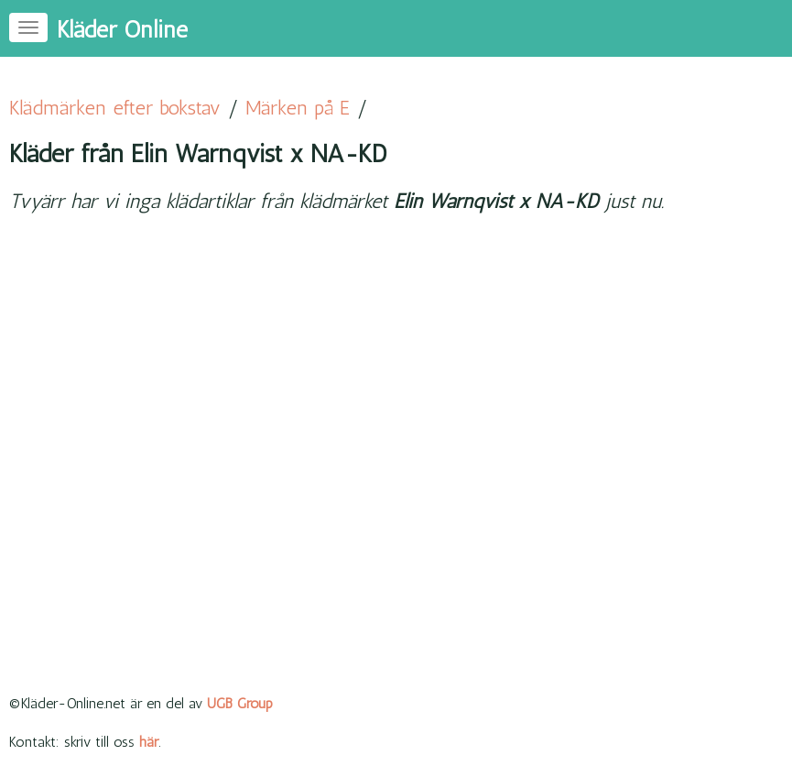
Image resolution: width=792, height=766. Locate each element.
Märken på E (297, 107)
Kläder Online (122, 30)
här (148, 741)
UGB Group (240, 703)
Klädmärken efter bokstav (115, 107)
